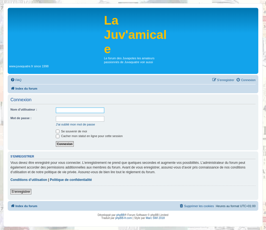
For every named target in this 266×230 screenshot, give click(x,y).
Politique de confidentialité (71, 180)
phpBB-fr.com (123, 218)
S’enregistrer (21, 192)
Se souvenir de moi (71, 131)
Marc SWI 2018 (155, 218)
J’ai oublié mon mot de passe (75, 124)
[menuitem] (15, 80)
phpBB (120, 214)
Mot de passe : (20, 118)
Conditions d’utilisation (28, 180)
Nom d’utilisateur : (23, 109)
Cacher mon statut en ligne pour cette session (89, 136)
